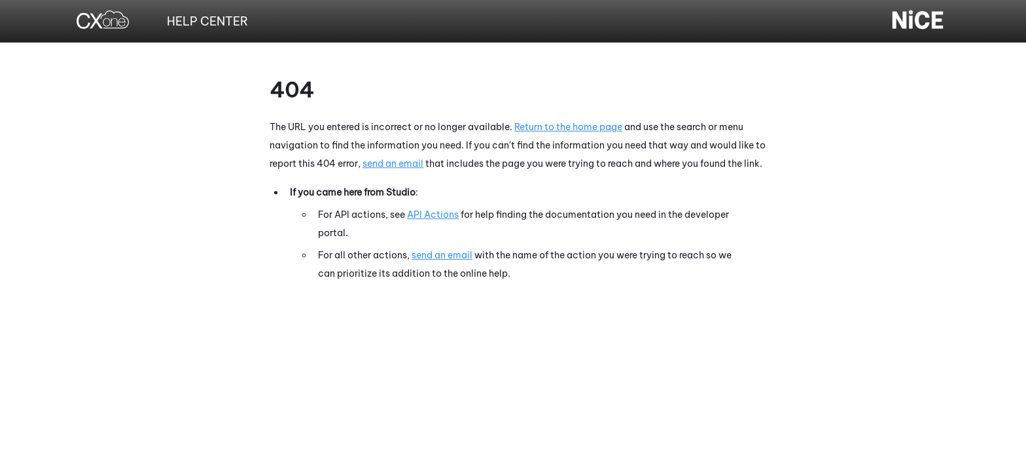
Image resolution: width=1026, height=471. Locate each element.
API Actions (433, 214)
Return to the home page (568, 127)
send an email (393, 163)
